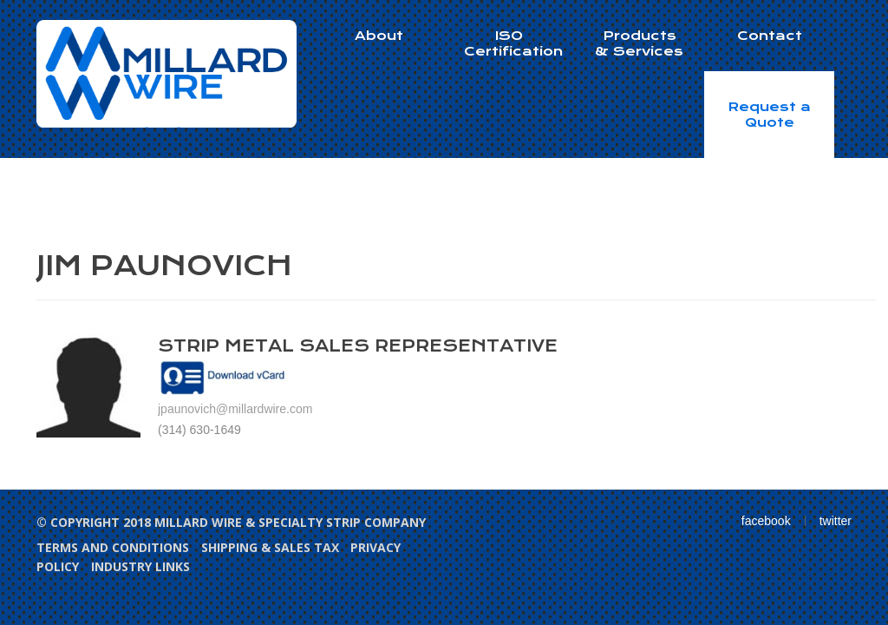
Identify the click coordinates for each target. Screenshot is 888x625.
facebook (766, 521)
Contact (769, 35)
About (379, 35)
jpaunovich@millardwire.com (235, 409)
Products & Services (639, 43)
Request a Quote (769, 114)
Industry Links (140, 566)
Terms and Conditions (112, 547)
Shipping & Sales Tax (270, 547)
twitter (835, 521)
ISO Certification (513, 43)
